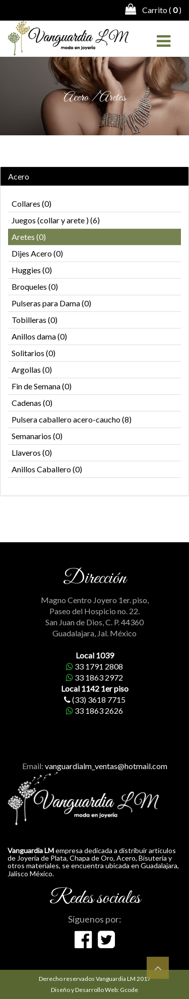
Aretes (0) (29, 236)
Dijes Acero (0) (37, 253)
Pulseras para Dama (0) (51, 303)
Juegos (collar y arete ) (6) (56, 220)
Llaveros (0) (32, 452)
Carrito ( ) (153, 9)
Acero (18, 176)
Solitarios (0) (33, 353)
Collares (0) (31, 203)
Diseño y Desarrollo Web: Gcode (94, 989)
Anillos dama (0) (39, 336)
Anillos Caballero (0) (47, 469)
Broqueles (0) (35, 286)
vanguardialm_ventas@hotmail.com (106, 766)
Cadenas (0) (32, 402)
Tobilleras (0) (34, 319)
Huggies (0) (32, 270)
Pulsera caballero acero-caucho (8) (72, 419)
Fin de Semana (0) (42, 386)
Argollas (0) (32, 369)
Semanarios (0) (37, 436)
